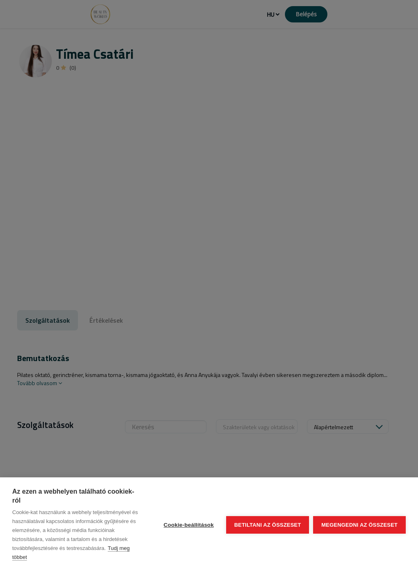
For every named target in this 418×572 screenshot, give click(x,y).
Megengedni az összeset (359, 525)
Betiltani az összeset (267, 525)
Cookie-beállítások (189, 525)
